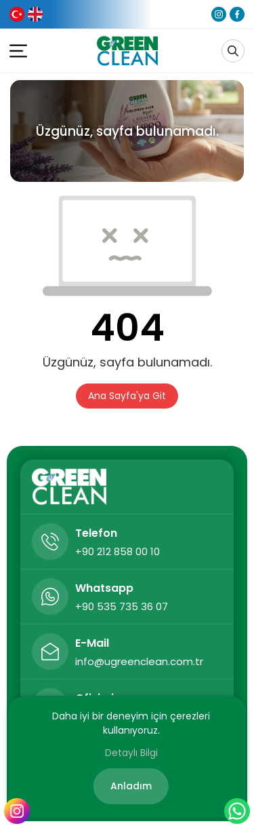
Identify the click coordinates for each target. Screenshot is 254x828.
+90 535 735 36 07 (121, 606)
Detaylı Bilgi (131, 752)
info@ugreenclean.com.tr (139, 661)
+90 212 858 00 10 (117, 551)
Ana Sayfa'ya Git (127, 395)
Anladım (131, 786)
